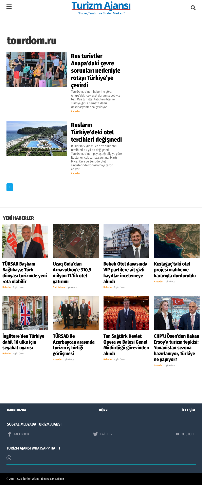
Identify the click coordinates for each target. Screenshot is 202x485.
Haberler (75, 111)
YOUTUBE (185, 434)
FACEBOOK (18, 434)
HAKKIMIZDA (16, 410)
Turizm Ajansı (31, 479)
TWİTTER (102, 434)
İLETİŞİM (188, 410)
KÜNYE (104, 410)
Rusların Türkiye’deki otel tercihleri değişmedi (96, 132)
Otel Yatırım (59, 287)
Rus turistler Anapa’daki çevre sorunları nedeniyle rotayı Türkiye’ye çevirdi (96, 70)
